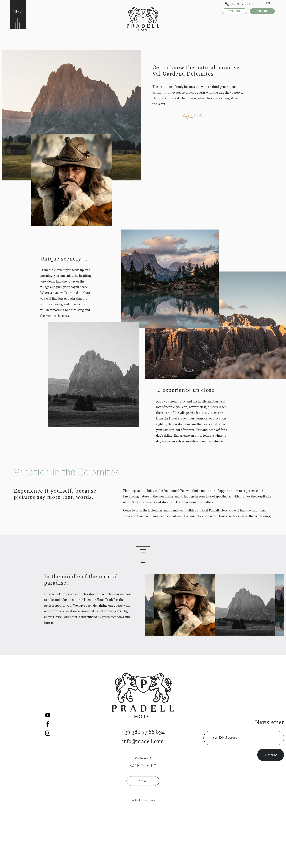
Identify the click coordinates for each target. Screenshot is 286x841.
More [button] (198, 115)
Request (236, 11)
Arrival (143, 781)
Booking (262, 11)
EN (271, 3)
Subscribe (270, 755)
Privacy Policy (147, 799)
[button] (47, 714)
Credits (134, 799)
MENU (17, 11)
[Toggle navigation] (16, 12)
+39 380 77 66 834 (242, 3)
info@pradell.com (143, 741)
